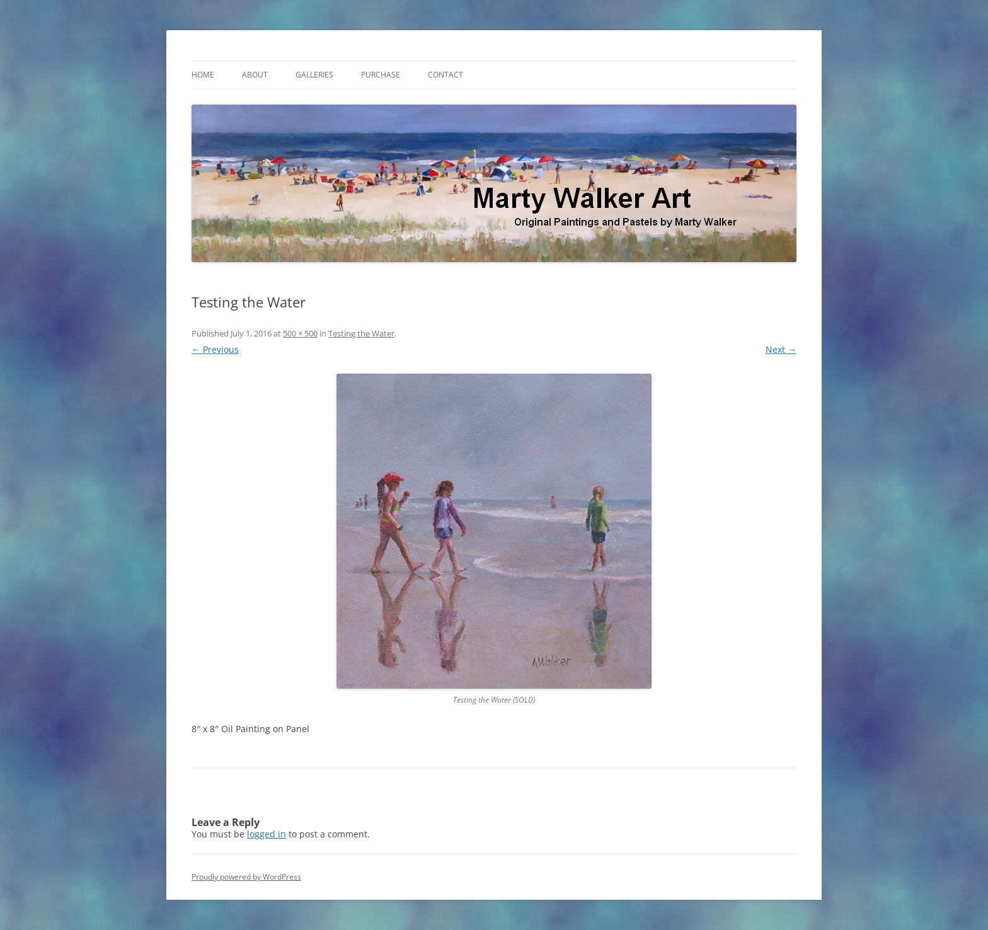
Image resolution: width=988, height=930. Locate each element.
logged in (266, 834)
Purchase (380, 74)
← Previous (215, 349)
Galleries (314, 74)
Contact (445, 74)
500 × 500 (300, 333)
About (255, 74)
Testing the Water (361, 333)
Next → (781, 349)
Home (203, 74)
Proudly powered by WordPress (246, 876)
